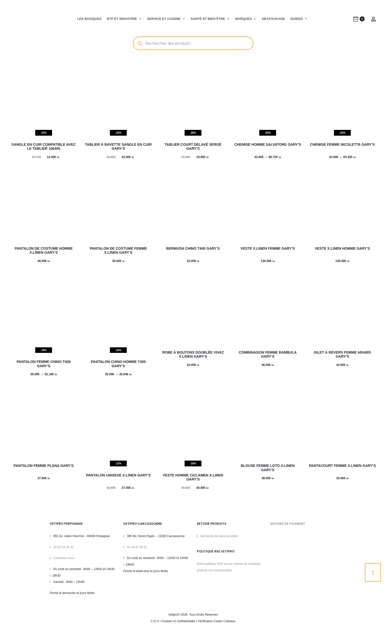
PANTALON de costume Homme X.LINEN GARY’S (43, 250)
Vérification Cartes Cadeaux (216, 621)
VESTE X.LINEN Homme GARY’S (342, 248)
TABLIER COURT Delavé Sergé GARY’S (193, 146)
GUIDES (299, 19)
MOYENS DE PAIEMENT (287, 524)
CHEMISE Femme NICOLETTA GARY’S (342, 144)
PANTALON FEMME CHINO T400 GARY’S (44, 364)
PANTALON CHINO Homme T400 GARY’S (118, 364)
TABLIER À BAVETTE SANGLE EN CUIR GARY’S (118, 146)
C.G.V (155, 621)
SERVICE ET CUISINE (166, 19)
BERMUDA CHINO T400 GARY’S (193, 248)
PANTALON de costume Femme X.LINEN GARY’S (118, 250)
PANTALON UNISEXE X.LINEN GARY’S (118, 475)
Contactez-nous (63, 558)
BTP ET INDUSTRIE (124, 19)
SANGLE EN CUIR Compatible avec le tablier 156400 (44, 146)
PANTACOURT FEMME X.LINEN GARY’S (342, 466)
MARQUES (245, 19)
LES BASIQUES (89, 19)
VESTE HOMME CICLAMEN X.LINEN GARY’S (193, 477)
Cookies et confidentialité (178, 621)
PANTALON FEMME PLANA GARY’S (44, 466)
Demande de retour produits (219, 536)
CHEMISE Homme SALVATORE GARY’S (267, 144)
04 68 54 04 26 (63, 547)
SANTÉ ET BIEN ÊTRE (210, 19)
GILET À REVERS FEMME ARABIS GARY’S (342, 354)
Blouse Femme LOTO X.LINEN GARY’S (267, 468)
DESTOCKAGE (273, 19)
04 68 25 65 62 (137, 547)
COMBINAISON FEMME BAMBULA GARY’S (267, 354)
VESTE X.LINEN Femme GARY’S (267, 248)
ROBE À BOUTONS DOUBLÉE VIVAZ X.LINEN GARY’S (193, 354)
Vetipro (173, 614)
